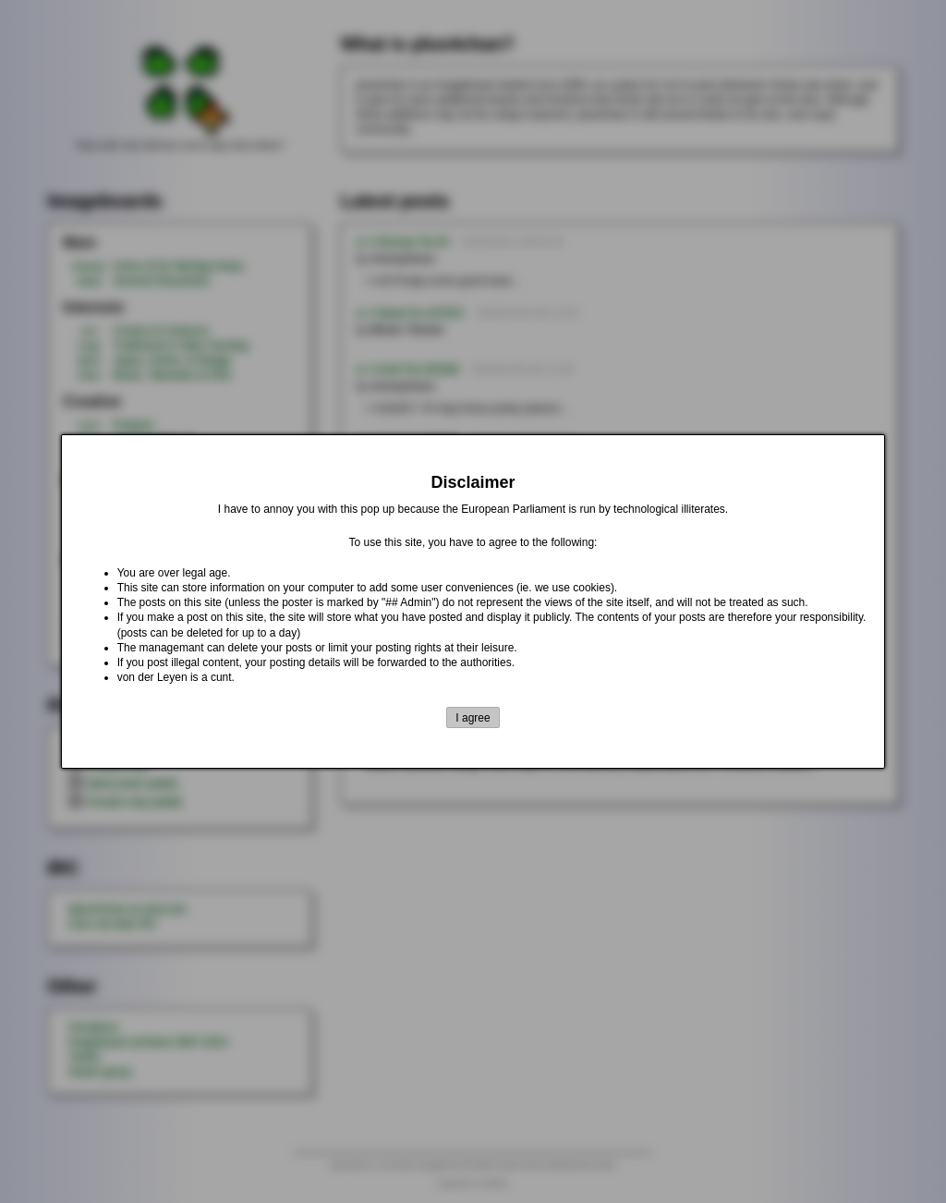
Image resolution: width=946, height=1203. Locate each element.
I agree (472, 717)
